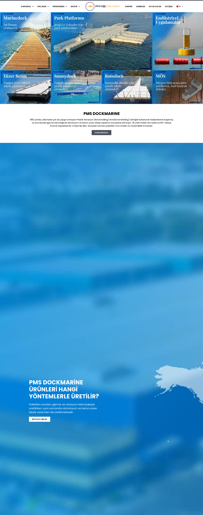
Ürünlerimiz (60, 6)
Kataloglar (155, 6)
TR (179, 6)
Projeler (43, 6)
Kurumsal (27, 6)
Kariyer (128, 6)
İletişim (168, 6)
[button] (101, 132)
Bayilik (75, 6)
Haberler (140, 6)
